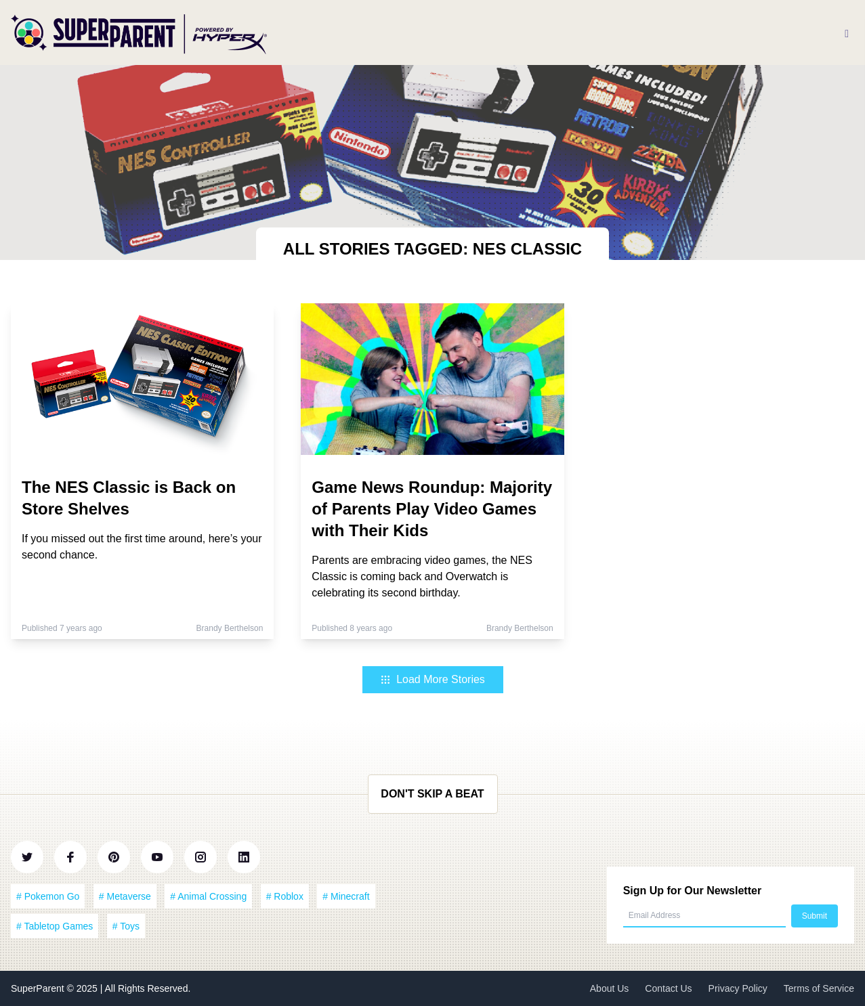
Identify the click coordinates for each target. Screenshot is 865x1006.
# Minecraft (345, 896)
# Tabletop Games (54, 926)
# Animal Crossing (208, 896)
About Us (609, 988)
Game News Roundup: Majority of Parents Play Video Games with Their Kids (432, 509)
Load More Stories (432, 679)
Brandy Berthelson (229, 628)
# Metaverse (125, 896)
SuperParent (39, 988)
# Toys (126, 926)
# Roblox (284, 896)
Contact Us (668, 988)
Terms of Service (819, 988)
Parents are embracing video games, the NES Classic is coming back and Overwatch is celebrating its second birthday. (422, 576)
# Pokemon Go (47, 896)
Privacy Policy (738, 988)
